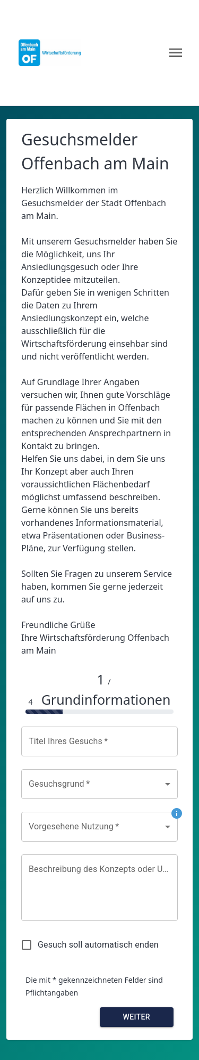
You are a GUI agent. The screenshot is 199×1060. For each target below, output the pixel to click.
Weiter (136, 1017)
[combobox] (99, 784)
